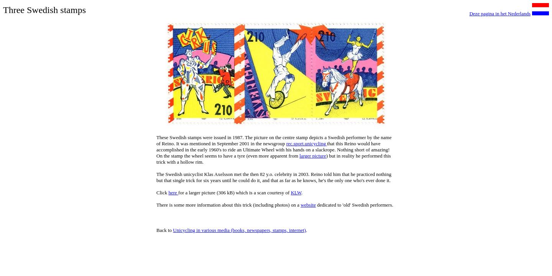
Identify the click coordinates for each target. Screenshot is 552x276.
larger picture (312, 156)
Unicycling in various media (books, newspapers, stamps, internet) (239, 230)
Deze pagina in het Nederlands (500, 13)
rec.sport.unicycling (306, 143)
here (173, 193)
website (308, 205)
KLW (296, 193)
